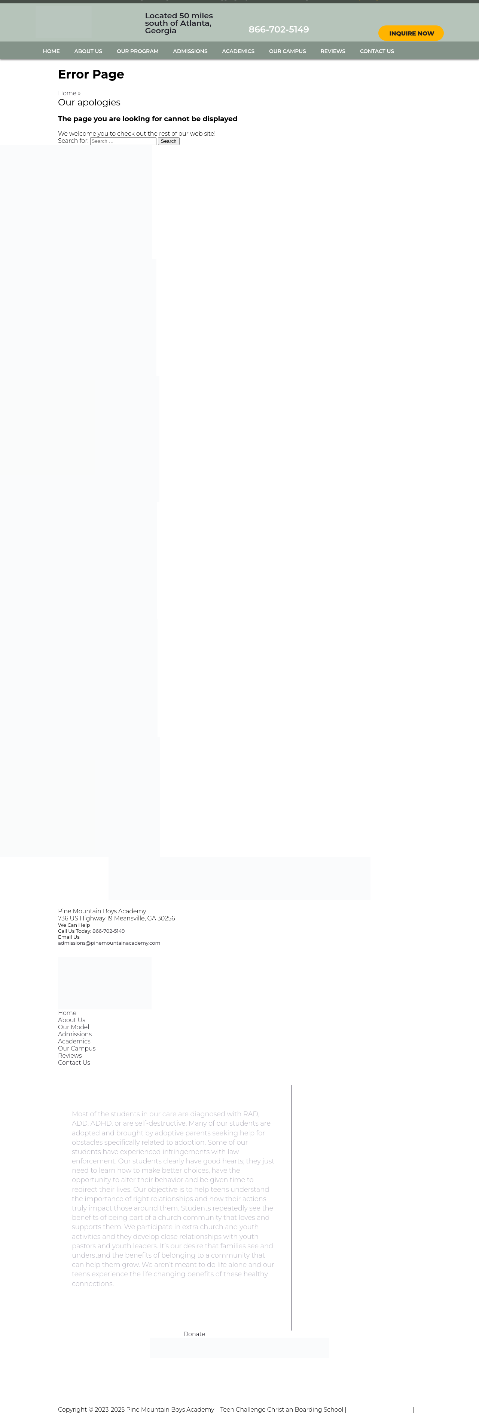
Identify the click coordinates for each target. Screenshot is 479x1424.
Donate (194, 1334)
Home (51, 51)
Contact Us (377, 51)
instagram (417, 14)
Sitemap (70, 1416)
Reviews (333, 51)
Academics (238, 51)
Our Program (138, 51)
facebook (404, 14)
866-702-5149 (279, 29)
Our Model (73, 1027)
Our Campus (287, 51)
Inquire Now (412, 33)
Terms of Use (392, 1409)
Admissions (190, 51)
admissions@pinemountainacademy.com (109, 943)
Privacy (358, 1409)
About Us (88, 51)
